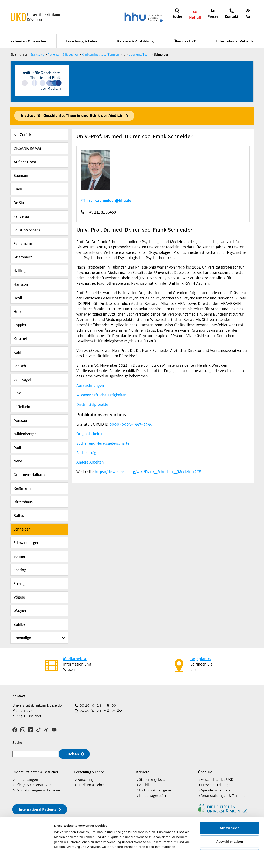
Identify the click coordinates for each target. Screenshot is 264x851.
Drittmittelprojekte (92, 404)
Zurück (25, 135)
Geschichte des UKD (217, 779)
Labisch (20, 366)
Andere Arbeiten (90, 462)
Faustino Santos (27, 230)
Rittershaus (23, 502)
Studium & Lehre (90, 785)
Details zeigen (219, 843)
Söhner (19, 556)
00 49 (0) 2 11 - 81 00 (97, 705)
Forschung (85, 779)
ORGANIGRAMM (27, 148)
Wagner (20, 611)
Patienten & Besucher (28, 41)
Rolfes (19, 515)
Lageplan (198, 659)
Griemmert (23, 257)
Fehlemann (23, 243)
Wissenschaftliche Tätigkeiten (101, 395)
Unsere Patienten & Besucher (35, 772)
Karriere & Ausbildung (135, 41)
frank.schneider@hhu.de (109, 200)
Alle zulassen (229, 797)
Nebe (18, 461)
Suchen (72, 754)
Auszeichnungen (90, 385)
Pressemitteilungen (216, 785)
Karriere (142, 772)
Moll (17, 447)
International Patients (235, 41)
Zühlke (19, 624)
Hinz (17, 311)
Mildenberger (25, 434)
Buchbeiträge (87, 453)
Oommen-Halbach (29, 475)
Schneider (22, 529)
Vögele (19, 597)
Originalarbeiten (90, 434)
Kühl (17, 352)
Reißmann (22, 488)
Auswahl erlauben (229, 810)
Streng (19, 583)
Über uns (205, 772)
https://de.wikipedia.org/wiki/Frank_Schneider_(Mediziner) (145, 472)
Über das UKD (184, 41)
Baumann (21, 175)
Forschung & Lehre (81, 41)
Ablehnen (230, 824)
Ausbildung (148, 785)
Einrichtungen (26, 779)
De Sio (19, 203)
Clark (18, 189)
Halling (20, 271)
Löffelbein (22, 407)
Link (17, 393)
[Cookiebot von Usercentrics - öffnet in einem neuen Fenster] (27, 843)
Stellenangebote (152, 779)
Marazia (20, 420)
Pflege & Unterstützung (34, 785)
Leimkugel (22, 379)
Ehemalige (22, 638)
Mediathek (72, 659)
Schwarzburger (26, 543)
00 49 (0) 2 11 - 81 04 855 (101, 711)
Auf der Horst (25, 162)
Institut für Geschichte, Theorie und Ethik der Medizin (72, 115)
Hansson (21, 284)
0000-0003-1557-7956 (130, 424)
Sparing (20, 570)
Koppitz (20, 325)
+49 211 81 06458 (101, 212)
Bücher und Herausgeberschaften (104, 443)
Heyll (18, 298)
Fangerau (21, 216)
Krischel (20, 339)
